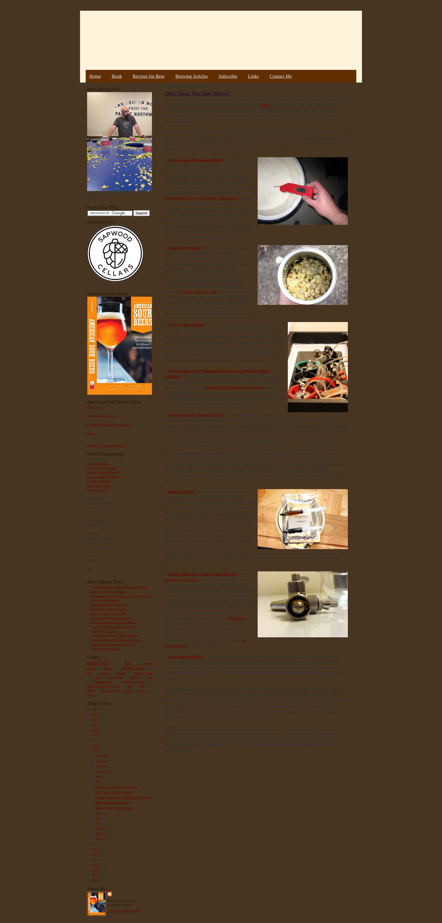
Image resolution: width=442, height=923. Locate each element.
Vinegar (91, 695)
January (101, 838)
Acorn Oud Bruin (98, 463)
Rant (129, 686)
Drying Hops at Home (106, 648)
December (103, 755)
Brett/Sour (97, 663)
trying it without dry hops (199, 292)
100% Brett (115, 677)
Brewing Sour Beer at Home (108, 591)
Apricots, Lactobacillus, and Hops (116, 787)
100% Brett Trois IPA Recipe (108, 609)
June (99, 813)
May (99, 818)
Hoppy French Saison (104, 600)
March (100, 828)
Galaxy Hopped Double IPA (108, 613)
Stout (108, 668)
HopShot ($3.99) (181, 492)
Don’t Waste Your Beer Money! (115, 792)
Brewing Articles (191, 76)
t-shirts (265, 105)
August (101, 776)
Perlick (174, 574)
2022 (95, 719)
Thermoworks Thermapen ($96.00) (195, 160)
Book (117, 76)
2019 (95, 729)
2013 (95, 849)
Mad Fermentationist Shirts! (113, 802)
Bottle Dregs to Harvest (102, 415)
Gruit (143, 686)
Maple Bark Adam (99, 485)
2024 (95, 709)
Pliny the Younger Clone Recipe (112, 644)
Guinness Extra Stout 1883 (104, 472)
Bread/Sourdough (133, 681)
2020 (95, 724)
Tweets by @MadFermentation (106, 445)
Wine (148, 677)
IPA (89, 672)
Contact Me (280, 76)
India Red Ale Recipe (105, 631)
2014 (95, 844)
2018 (95, 735)
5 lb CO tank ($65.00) (185, 325)
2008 (95, 875)
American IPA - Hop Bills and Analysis (116, 640)
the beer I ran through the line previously (235, 387)
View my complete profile (123, 910)
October (101, 766)
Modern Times (132, 668)
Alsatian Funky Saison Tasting (114, 807)
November (103, 761)
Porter (134, 677)
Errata (91, 433)
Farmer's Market (111, 690)
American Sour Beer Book (103, 686)
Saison (104, 672)
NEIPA (121, 672)
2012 (95, 854)
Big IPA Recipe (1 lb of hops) (108, 604)
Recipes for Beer (149, 76)
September (103, 771)
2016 (95, 745)
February (102, 833)
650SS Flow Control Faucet (201, 574)
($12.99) (216, 415)
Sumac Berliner (97, 489)
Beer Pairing (142, 690)
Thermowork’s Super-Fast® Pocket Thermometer (201, 198)
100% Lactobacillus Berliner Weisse (113, 622)
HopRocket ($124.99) (184, 248)
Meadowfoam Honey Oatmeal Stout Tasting (123, 797)
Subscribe (227, 76)
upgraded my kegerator (182, 580)
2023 (95, 714)
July (99, 782)
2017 (95, 740)
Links (253, 76)
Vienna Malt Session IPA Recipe (110, 618)
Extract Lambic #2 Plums (103, 476)
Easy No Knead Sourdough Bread (113, 626)
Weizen (91, 690)
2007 (95, 880)
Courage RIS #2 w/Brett (102, 467)
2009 (95, 870)
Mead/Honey (103, 681)
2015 (95, 750)
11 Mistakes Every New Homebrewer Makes (118, 587)
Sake (128, 690)
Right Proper (236, 618)
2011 (95, 859)
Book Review (143, 672)
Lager (97, 677)
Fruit (127, 663)
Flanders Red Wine (99, 481)
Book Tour (94, 407)
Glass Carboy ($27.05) (185, 656)
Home (95, 76)
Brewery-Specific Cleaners (189, 415)
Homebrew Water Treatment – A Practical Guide (120, 596)
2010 (95, 864)
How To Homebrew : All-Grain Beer (115, 635)
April (99, 823)
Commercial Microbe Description (108, 424)
